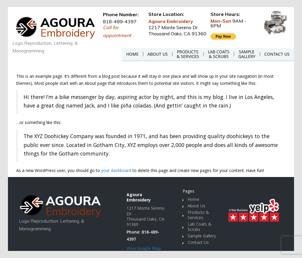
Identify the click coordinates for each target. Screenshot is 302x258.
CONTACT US (277, 54)
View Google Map (144, 248)
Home (193, 199)
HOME (132, 54)
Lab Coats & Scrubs (199, 226)
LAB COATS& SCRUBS (218, 54)
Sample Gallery (202, 236)
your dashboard (116, 170)
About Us (196, 206)
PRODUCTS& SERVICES (188, 54)
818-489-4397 (120, 21)
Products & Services (198, 214)
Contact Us (198, 242)
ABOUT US (157, 54)
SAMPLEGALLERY (246, 54)
